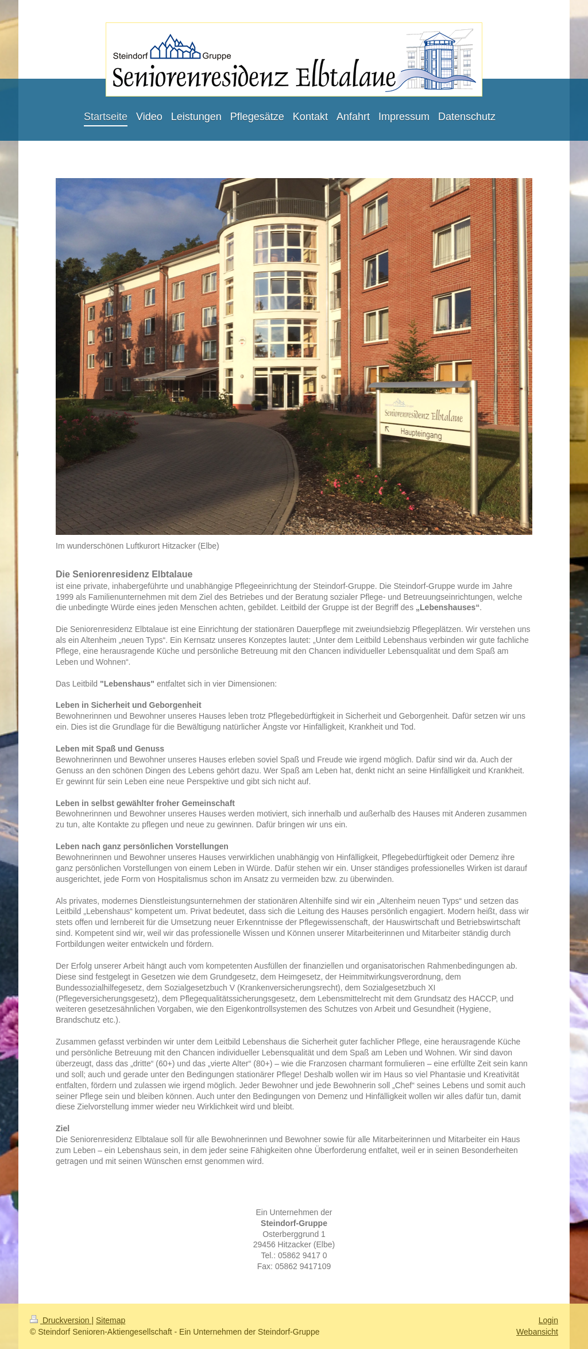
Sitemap (110, 1320)
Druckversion (60, 1320)
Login (548, 1320)
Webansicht (537, 1331)
